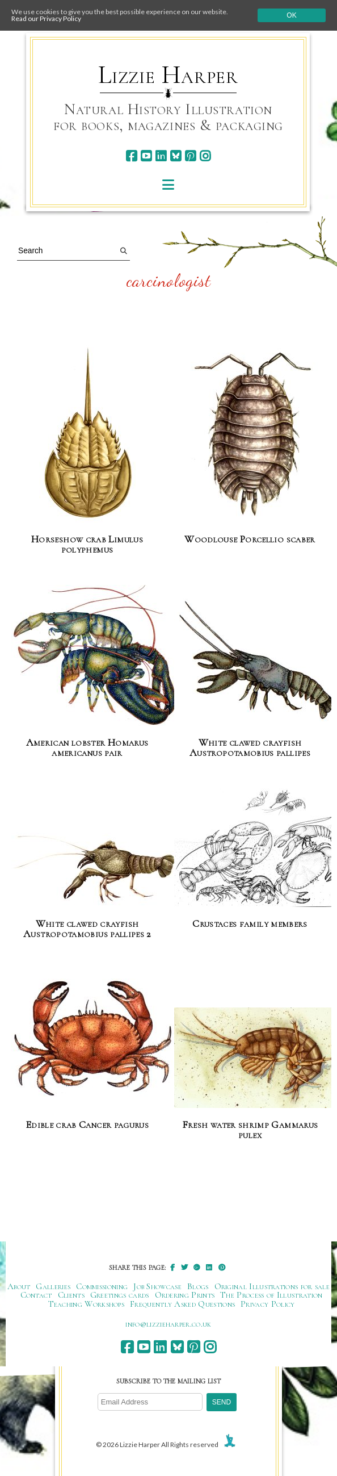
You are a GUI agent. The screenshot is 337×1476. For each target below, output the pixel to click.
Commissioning (102, 1286)
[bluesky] (175, 156)
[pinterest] (190, 156)
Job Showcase (157, 1286)
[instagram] (205, 156)
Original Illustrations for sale (272, 1286)
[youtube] (146, 156)
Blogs (198, 1286)
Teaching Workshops (86, 1304)
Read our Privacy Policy (46, 18)
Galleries (53, 1286)
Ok (291, 15)
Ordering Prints (185, 1295)
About (19, 1286)
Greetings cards (119, 1295)
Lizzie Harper (168, 75)
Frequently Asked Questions (182, 1304)
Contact (36, 1295)
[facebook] (131, 156)
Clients (71, 1295)
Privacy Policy (267, 1304)
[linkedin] (160, 156)
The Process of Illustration (271, 1295)
